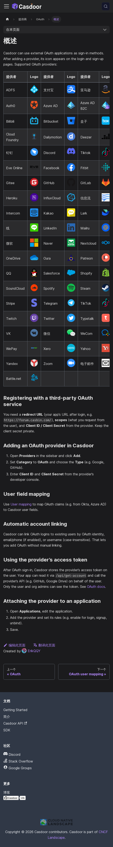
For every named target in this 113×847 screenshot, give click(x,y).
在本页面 (13, 29)
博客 (6, 792)
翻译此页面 (44, 645)
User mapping (21, 504)
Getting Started (15, 710)
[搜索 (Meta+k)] (106, 6)
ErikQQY (31, 651)
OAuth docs (96, 586)
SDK (6, 730)
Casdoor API (15, 723)
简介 (6, 716)
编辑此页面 (14, 645)
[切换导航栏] (6, 6)
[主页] (7, 19)
